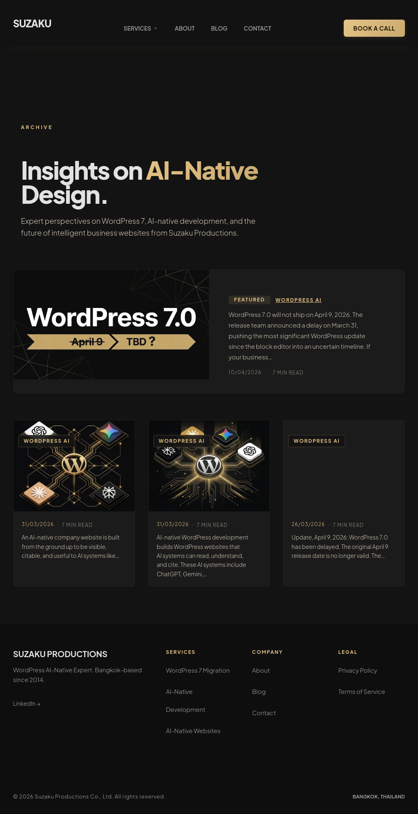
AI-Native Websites (193, 730)
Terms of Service (361, 691)
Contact (257, 28)
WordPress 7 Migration (197, 670)
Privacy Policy (357, 670)
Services (141, 28)
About (185, 28)
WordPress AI (299, 300)
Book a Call (374, 28)
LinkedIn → (26, 703)
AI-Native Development (185, 700)
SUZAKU (32, 23)
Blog (219, 28)
